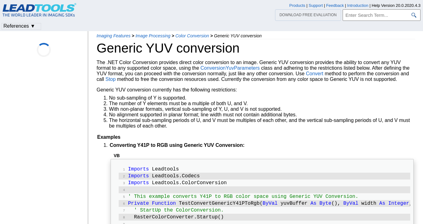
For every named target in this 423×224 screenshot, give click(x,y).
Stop (110, 79)
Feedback (335, 5)
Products (297, 5)
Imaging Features (114, 35)
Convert (314, 73)
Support (316, 5)
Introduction (357, 5)
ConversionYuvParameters (230, 68)
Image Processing (152, 35)
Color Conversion (192, 35)
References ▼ (19, 26)
